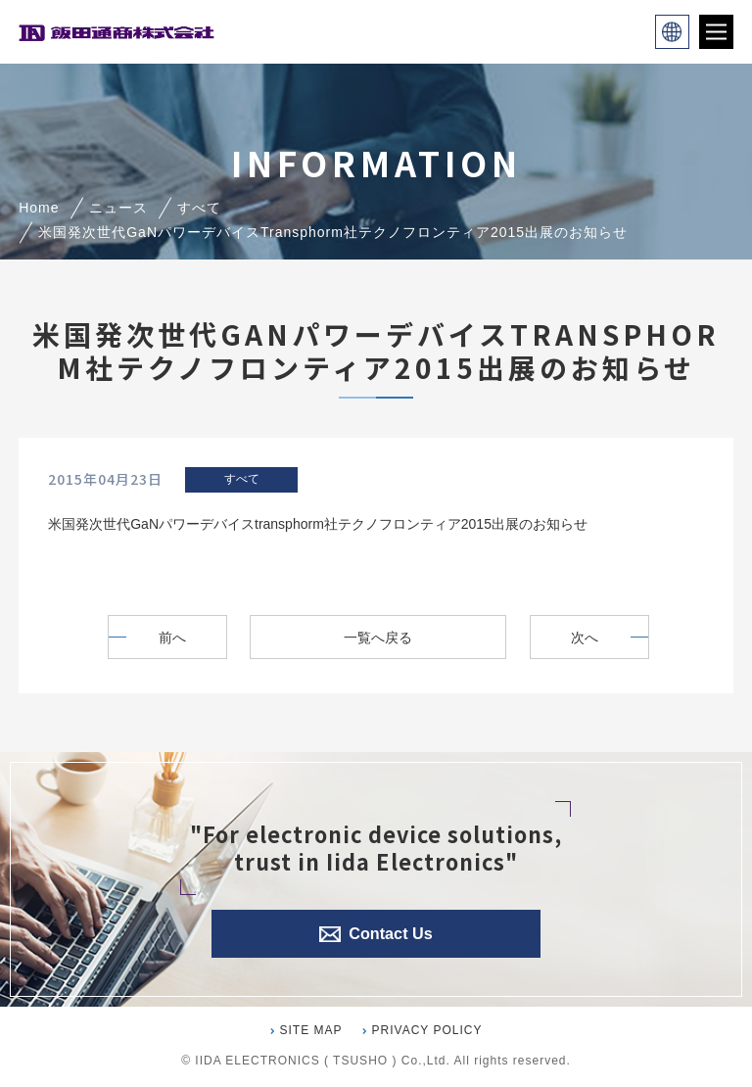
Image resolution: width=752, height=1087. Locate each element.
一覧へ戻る (379, 637)
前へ (166, 637)
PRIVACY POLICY (427, 1030)
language (672, 32)
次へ (590, 637)
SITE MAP (311, 1030)
